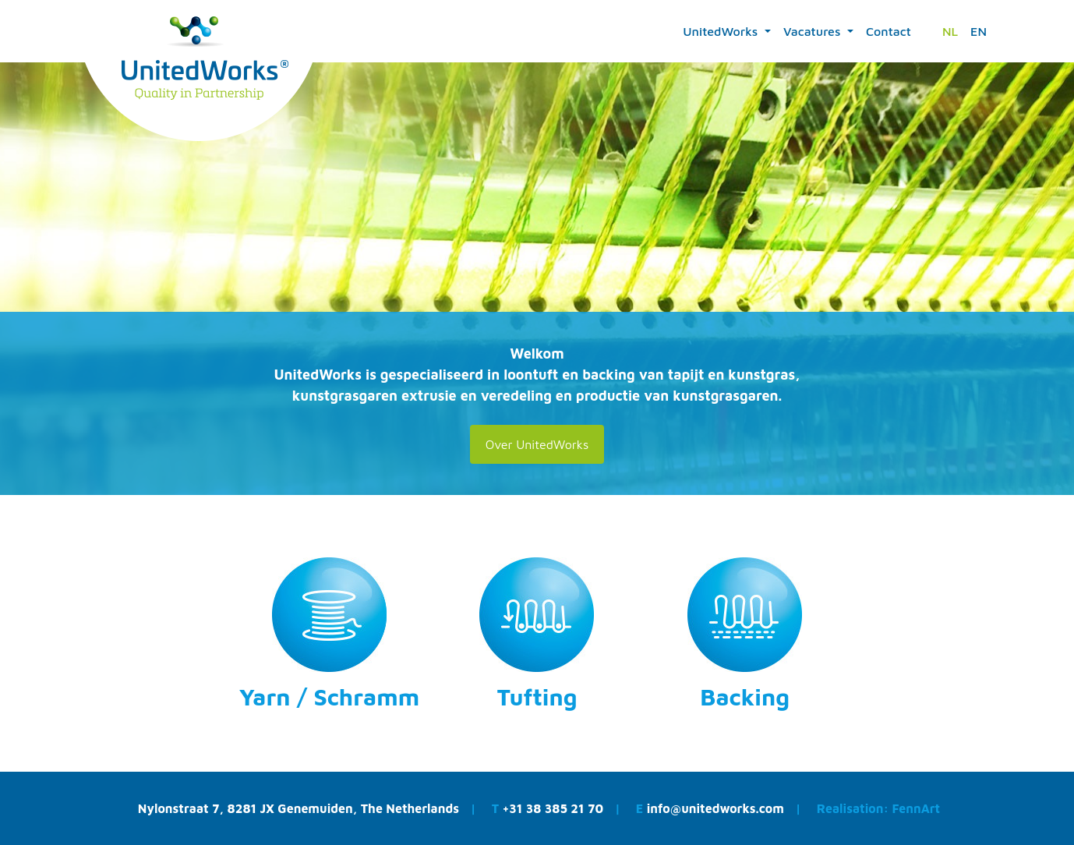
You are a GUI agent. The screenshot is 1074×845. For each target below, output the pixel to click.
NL (950, 31)
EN (978, 31)
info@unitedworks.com (717, 808)
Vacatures (813, 31)
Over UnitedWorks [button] (537, 444)
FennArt (916, 808)
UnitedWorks (722, 31)
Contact (888, 31)
